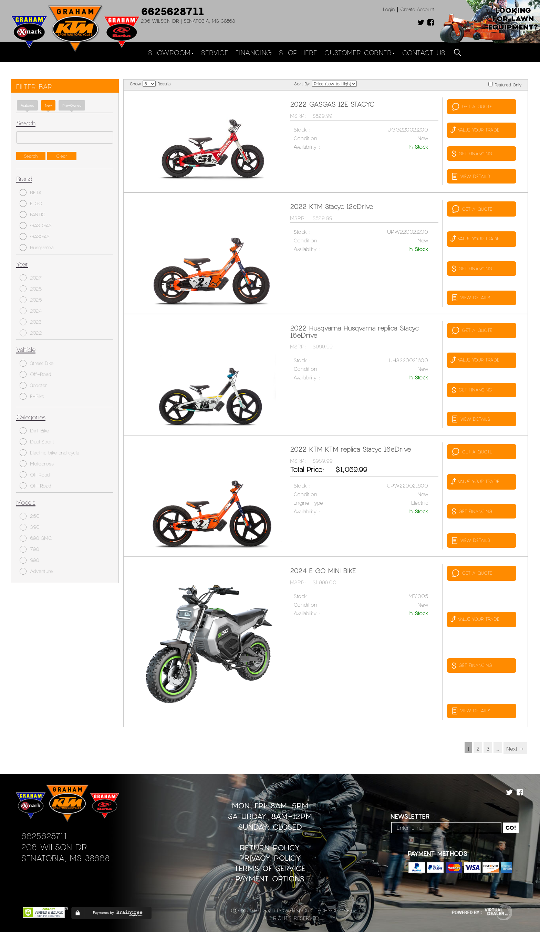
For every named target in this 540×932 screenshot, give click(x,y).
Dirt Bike (34, 430)
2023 (31, 321)
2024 (31, 310)
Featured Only (504, 84)
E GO (31, 203)
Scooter (33, 385)
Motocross (37, 463)
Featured (27, 105)
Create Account (417, 9)
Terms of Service (269, 868)
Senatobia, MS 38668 (65, 858)
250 (30, 516)
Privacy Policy (270, 857)
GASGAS (35, 236)
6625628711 (172, 11)
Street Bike (36, 363)
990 (29, 560)
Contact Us (423, 52)
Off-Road (35, 374)
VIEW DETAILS (471, 176)
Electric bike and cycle (49, 452)
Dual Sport (37, 441)
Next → (515, 748)
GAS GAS (36, 225)
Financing (253, 52)
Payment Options (269, 878)
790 (29, 549)
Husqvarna (36, 247)
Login (389, 9)
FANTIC (32, 214)
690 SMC (36, 538)
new (48, 105)
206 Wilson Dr (54, 847)
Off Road (35, 474)
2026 (31, 288)
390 (30, 527)
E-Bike (32, 396)
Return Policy (270, 847)
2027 (31, 277)
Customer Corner (359, 52)
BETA (31, 192)
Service (214, 52)
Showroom (171, 52)
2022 (31, 332)
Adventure (36, 571)
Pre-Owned (71, 105)
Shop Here (298, 52)
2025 (31, 299)
